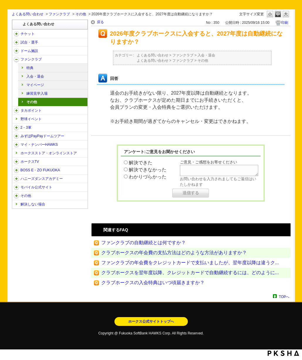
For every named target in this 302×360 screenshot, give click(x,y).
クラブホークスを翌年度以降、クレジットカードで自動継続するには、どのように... (190, 272)
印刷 (284, 23)
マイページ (35, 85)
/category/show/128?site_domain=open (16, 170)
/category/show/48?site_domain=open (16, 187)
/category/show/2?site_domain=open (16, 33)
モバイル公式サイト (36, 187)
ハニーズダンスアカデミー (42, 179)
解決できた (140, 162)
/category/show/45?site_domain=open (16, 136)
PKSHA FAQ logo (283, 353)
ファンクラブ (59, 14)
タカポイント (31, 110)
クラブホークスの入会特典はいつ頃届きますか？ (153, 282)
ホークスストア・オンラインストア (49, 153)
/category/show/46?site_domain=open (16, 144)
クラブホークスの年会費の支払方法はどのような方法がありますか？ (174, 252)
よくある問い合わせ (27, 14)
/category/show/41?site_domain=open (16, 110)
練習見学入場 (37, 93)
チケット (28, 34)
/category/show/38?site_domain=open (16, 42)
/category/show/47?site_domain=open (16, 178)
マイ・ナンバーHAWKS (39, 145)
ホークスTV (30, 162)
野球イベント (31, 119)
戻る (100, 22)
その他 (80, 14)
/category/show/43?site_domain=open (16, 127)
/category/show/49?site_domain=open (16, 195)
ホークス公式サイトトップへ (151, 321)
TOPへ (284, 297)
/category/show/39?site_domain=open (16, 50)
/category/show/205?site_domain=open (16, 161)
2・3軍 (26, 127)
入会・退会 (35, 76)
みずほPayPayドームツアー (42, 136)
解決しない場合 (33, 204)
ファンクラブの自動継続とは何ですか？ (143, 242)
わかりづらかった (147, 176)
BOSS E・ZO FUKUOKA (40, 170)
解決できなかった (147, 169)
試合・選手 (29, 42)
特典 (29, 68)
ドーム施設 (29, 51)
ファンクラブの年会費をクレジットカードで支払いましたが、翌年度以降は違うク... (190, 262)
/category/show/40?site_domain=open (16, 59)
